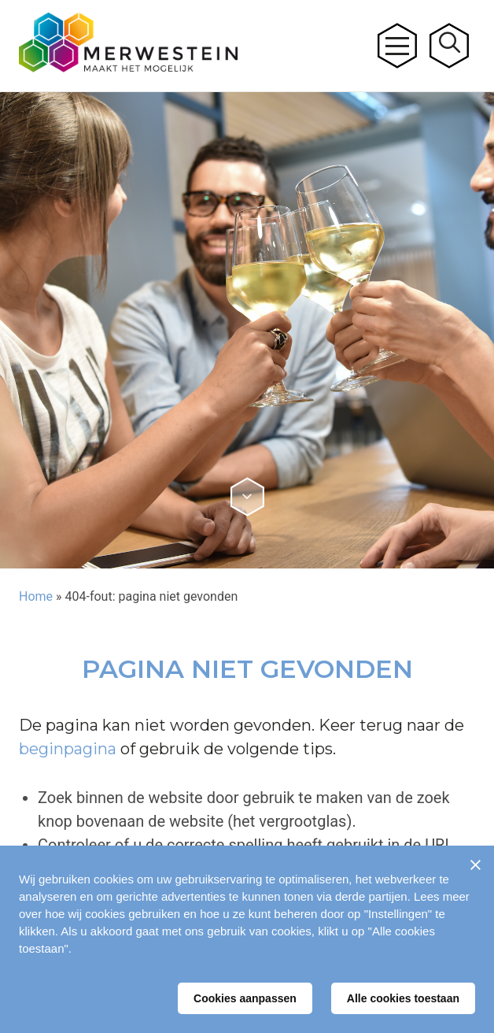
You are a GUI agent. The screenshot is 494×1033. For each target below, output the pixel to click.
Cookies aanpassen (245, 998)
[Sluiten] (475, 864)
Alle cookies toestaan (403, 998)
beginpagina (67, 748)
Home (36, 596)
